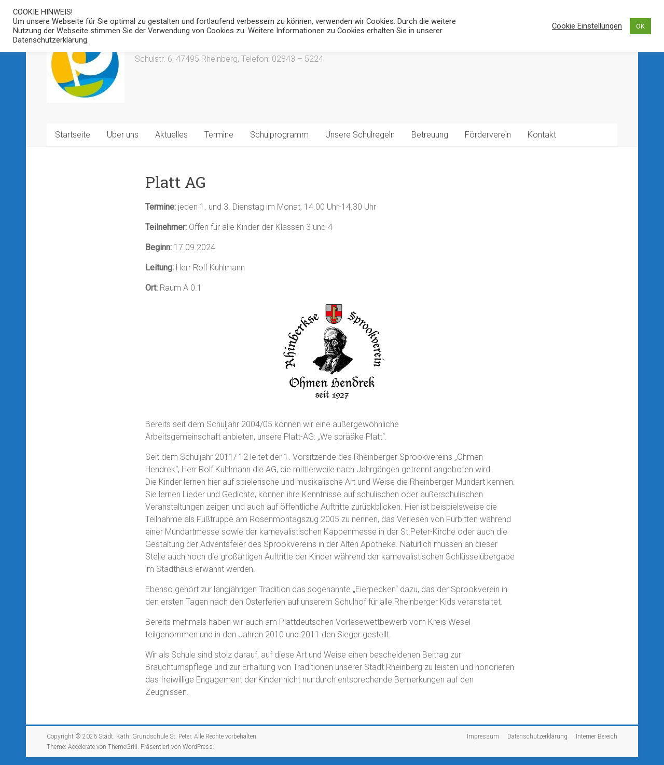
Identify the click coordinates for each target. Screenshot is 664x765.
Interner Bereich (596, 736)
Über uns (123, 135)
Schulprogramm (279, 135)
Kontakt (542, 135)
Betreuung (429, 135)
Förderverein (488, 135)
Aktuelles (171, 135)
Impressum (483, 736)
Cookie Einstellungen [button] (587, 26)
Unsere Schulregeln (360, 135)
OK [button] (640, 26)
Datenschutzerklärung (537, 736)
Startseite (72, 135)
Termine (218, 135)
